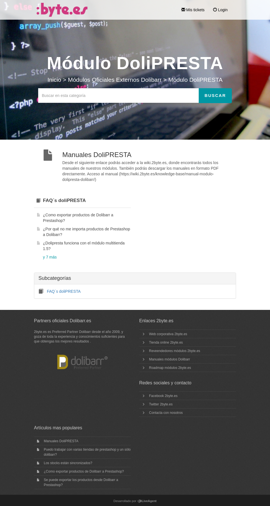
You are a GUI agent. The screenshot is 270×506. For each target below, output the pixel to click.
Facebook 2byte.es (163, 396)
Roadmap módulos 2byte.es (170, 368)
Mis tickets (193, 10)
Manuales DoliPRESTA (61, 441)
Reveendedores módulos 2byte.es (174, 351)
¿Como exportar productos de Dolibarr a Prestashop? (84, 471)
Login (220, 10)
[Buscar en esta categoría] (118, 95)
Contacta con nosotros (166, 413)
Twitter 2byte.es (161, 404)
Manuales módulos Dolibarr (169, 359)
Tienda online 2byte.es (166, 342)
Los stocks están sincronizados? (68, 463)
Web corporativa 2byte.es (168, 334)
